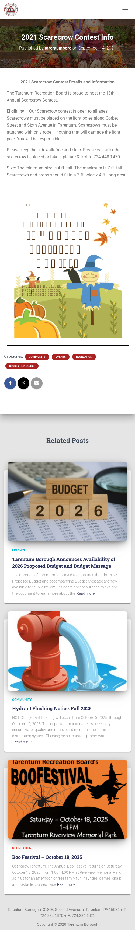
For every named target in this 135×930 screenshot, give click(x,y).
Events (61, 356)
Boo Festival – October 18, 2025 (47, 857)
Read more (86, 593)
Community (37, 356)
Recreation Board (22, 365)
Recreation (84, 356)
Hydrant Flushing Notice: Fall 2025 (52, 708)
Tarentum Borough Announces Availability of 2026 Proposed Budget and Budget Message (63, 562)
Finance (19, 550)
